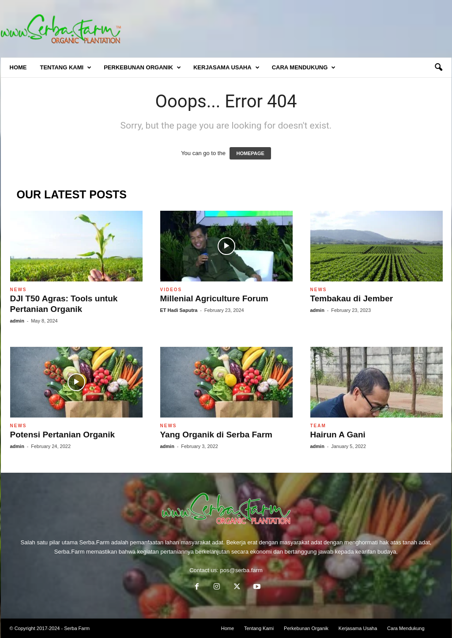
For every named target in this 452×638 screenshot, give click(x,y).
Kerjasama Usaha (226, 67)
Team (318, 425)
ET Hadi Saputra (179, 310)
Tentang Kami (66, 67)
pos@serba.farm (241, 570)
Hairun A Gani (337, 434)
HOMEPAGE (250, 153)
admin (17, 320)
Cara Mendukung (304, 67)
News (18, 289)
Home (18, 67)
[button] (438, 67)
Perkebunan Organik (142, 67)
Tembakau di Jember (351, 298)
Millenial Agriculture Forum (214, 298)
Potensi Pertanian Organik (62, 434)
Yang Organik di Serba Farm (216, 434)
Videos (171, 289)
